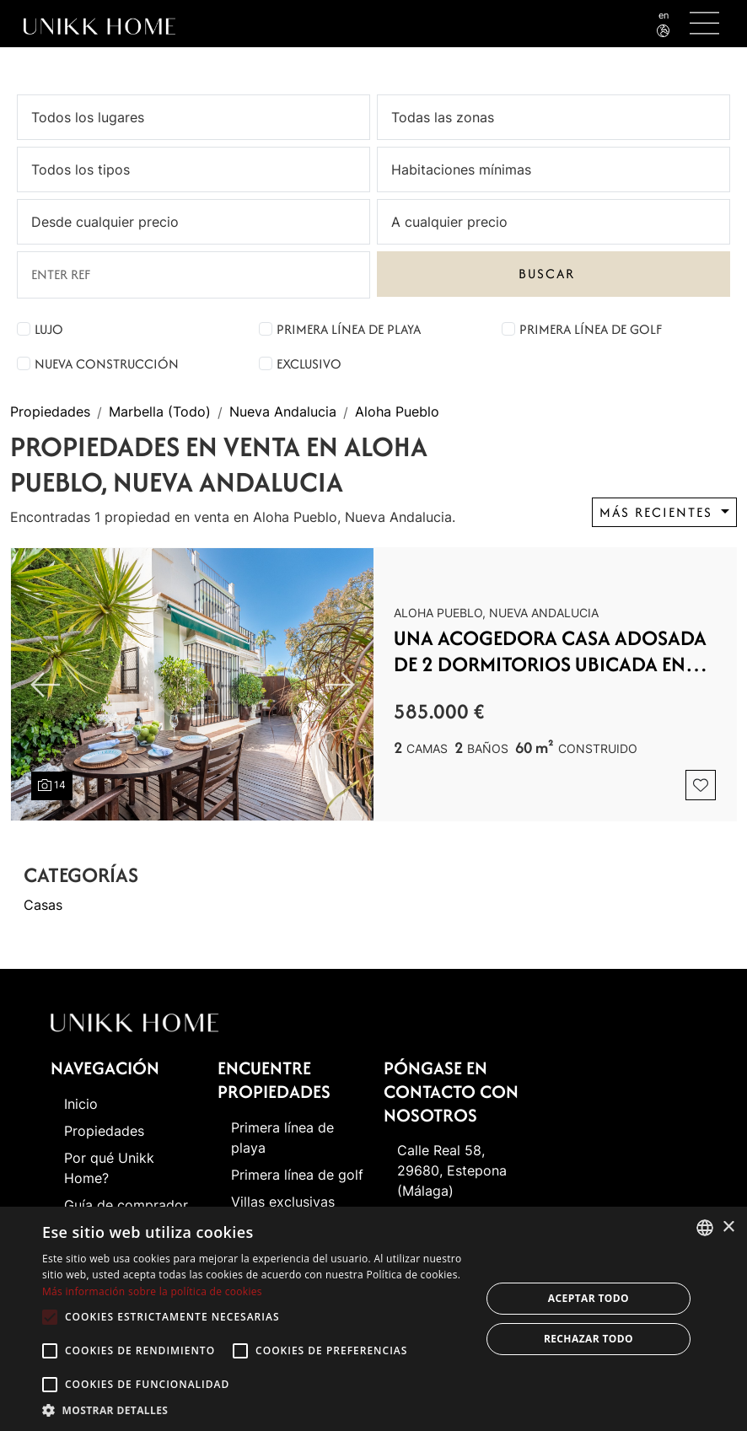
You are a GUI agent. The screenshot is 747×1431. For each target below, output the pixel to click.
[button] (254, 1409)
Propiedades (50, 412)
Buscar (547, 273)
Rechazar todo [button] (588, 1338)
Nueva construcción (107, 364)
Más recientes (658, 512)
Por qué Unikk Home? (109, 1167)
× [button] (728, 1227)
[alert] (373, 1319)
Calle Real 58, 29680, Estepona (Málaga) (452, 1170)
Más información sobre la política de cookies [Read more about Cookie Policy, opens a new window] (152, 1291)
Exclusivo (309, 364)
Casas (43, 904)
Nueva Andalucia (282, 412)
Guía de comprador (126, 1205)
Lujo (49, 329)
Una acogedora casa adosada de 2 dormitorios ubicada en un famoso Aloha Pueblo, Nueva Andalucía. (551, 651)
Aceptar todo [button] (588, 1298)
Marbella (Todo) (160, 412)
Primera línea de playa (349, 329)
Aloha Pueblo (397, 412)
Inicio (81, 1103)
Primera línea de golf (590, 329)
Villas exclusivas (283, 1201)
